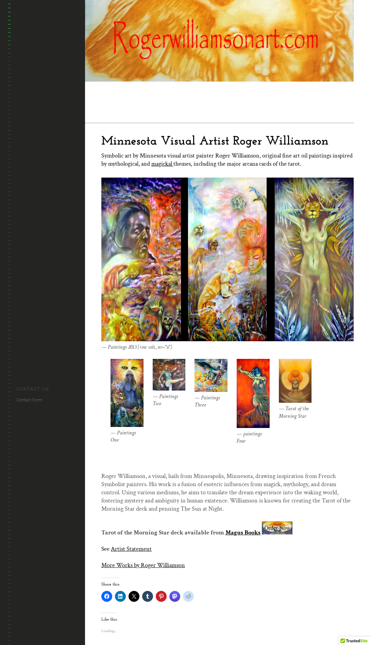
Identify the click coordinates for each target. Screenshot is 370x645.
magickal (162, 164)
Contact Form (29, 399)
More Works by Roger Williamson (143, 565)
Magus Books (242, 532)
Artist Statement (131, 549)
